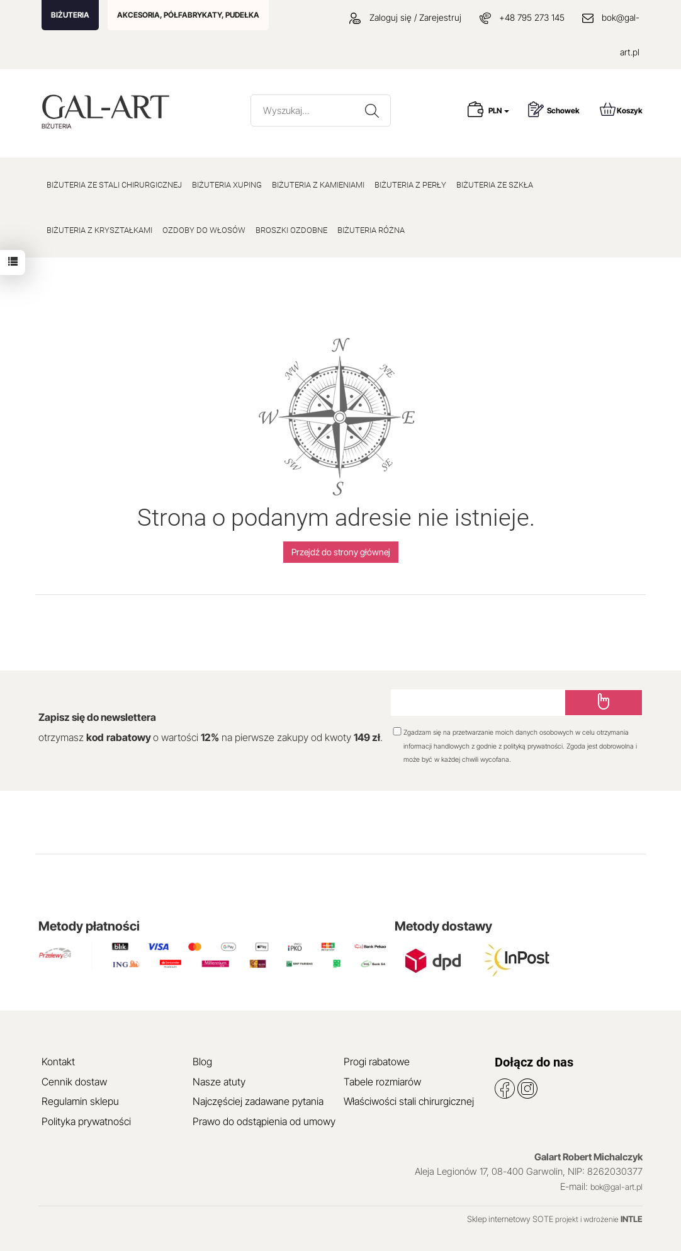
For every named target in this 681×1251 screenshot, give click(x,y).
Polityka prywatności (86, 1121)
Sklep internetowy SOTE (510, 1219)
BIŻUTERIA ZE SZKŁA (494, 185)
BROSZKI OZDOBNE (291, 230)
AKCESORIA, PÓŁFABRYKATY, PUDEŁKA (188, 15)
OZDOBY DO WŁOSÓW (203, 230)
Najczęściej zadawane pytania (258, 1101)
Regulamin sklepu (80, 1101)
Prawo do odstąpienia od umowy (264, 1121)
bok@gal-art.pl (616, 1187)
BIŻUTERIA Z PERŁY (410, 185)
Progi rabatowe (377, 1061)
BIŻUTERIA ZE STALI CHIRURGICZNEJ (114, 185)
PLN (498, 110)
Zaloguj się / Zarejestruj (405, 17)
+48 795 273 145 (532, 17)
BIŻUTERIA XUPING (227, 185)
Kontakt (58, 1061)
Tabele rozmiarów (382, 1081)
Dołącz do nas (534, 1062)
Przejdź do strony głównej (340, 551)
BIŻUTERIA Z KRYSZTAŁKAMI (99, 230)
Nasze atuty (219, 1081)
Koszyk (621, 109)
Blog (202, 1061)
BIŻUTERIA (70, 15)
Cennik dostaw (74, 1081)
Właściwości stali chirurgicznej (409, 1101)
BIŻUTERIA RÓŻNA (371, 230)
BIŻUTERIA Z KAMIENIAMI (318, 185)
